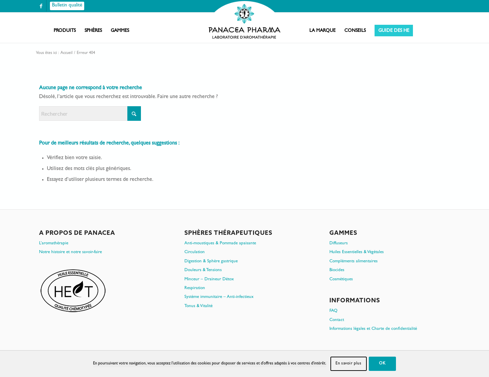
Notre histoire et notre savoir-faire (70, 252)
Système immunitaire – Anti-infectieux (219, 297)
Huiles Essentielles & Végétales (356, 252)
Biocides (336, 270)
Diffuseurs (338, 243)
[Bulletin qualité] (67, 6)
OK (382, 364)
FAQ (333, 311)
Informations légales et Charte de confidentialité (373, 329)
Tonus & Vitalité (198, 306)
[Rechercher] (90, 113)
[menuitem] (64, 30)
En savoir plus (348, 364)
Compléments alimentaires (353, 261)
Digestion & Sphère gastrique (211, 261)
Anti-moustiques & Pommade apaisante (220, 243)
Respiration (194, 288)
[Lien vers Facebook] (41, 6)
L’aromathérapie (53, 243)
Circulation (194, 252)
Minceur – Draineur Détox (209, 279)
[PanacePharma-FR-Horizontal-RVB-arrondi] (244, 20)
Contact (336, 320)
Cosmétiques (341, 279)
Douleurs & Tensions (203, 270)
